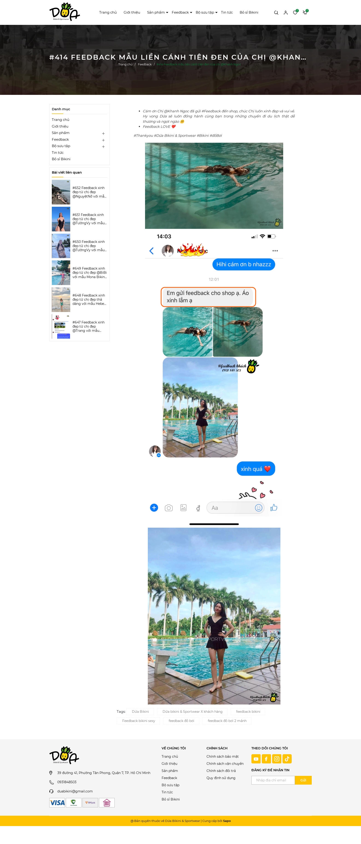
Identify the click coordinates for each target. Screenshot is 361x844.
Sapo (227, 821)
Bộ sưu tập (205, 12)
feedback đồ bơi (181, 721)
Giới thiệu (132, 12)
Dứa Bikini (140, 712)
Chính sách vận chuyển (225, 764)
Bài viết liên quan (67, 172)
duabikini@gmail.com (75, 791)
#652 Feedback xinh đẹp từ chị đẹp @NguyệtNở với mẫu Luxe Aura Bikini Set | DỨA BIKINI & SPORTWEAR (90, 192)
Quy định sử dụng (221, 778)
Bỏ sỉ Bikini (249, 12)
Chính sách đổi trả (221, 771)
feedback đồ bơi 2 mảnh (227, 721)
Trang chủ (108, 12)
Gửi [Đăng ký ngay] (303, 780)
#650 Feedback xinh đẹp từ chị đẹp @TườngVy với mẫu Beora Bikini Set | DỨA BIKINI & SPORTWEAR (89, 246)
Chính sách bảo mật (223, 756)
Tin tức (227, 12)
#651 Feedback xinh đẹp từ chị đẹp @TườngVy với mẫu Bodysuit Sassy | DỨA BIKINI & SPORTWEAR (89, 219)
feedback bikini (248, 712)
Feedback (180, 12)
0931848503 (66, 782)
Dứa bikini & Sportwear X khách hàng (193, 712)
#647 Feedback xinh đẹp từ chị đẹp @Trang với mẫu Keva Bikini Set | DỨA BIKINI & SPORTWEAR (90, 326)
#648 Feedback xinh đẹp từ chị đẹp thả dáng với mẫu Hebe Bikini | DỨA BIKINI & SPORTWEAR (89, 299)
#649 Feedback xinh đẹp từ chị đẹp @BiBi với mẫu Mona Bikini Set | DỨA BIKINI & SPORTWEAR (90, 272)
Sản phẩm (156, 12)
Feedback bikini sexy (138, 721)
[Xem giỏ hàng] (305, 12)
